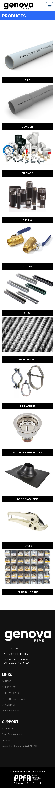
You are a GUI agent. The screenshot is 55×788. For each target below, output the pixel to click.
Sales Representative (12, 734)
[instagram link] (33, 782)
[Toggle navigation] (49, 5)
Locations (7, 740)
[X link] (27, 782)
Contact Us (7, 728)
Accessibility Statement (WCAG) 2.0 (19, 746)
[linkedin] (39, 782)
